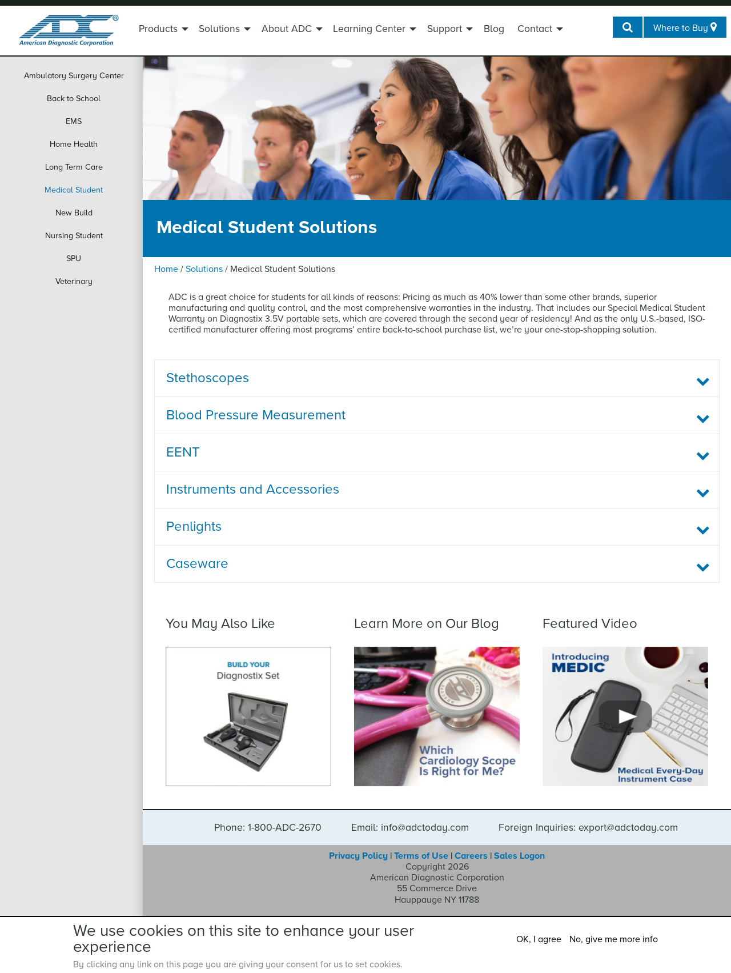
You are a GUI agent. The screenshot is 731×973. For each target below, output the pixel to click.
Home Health (74, 144)
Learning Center (369, 29)
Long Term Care (74, 167)
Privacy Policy (358, 856)
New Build (74, 213)
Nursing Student (74, 236)
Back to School (74, 98)
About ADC (287, 29)
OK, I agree (538, 939)
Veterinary (74, 281)
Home (166, 269)
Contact (534, 29)
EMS (74, 121)
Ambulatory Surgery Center (74, 76)
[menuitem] (162, 30)
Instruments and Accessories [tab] (252, 489)
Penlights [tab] (194, 526)
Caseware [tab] (197, 563)
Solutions (219, 29)
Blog (494, 29)
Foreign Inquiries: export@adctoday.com (588, 828)
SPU (73, 258)
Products (158, 29)
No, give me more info (613, 939)
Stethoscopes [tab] (207, 378)
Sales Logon (519, 856)
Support (444, 29)
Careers (471, 856)
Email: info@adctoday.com (410, 828)
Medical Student (74, 190)
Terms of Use (421, 856)
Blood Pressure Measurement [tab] (256, 415)
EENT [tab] (183, 452)
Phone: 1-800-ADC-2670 (268, 828)
